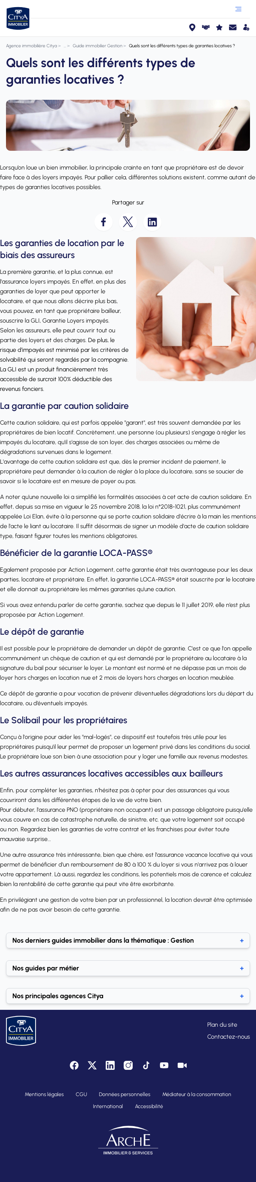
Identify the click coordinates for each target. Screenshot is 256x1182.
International (108, 1106)
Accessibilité (149, 1106)
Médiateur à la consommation (196, 1094)
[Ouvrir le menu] (238, 9)
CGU (81, 1094)
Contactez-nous (228, 1036)
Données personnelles (124, 1094)
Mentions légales (44, 1094)
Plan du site (222, 1024)
